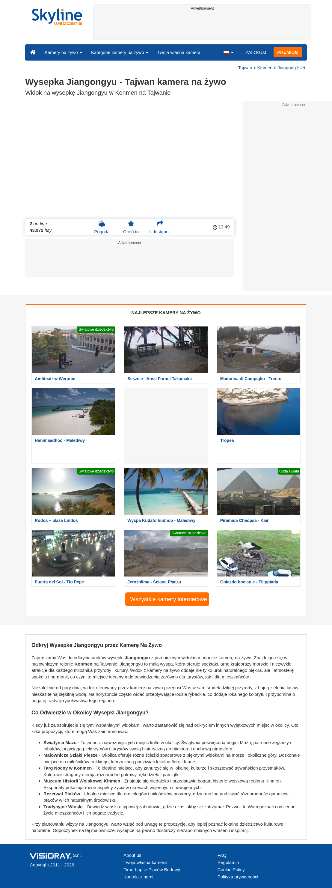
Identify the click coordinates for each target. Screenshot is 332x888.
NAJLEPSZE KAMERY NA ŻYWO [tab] (165, 312)
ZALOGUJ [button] (255, 52)
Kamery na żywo (63, 52)
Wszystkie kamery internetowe (169, 599)
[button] (228, 52)
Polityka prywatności (238, 876)
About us (132, 855)
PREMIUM (287, 52)
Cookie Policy (231, 869)
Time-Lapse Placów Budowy (151, 869)
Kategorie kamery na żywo (119, 52)
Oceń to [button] (131, 227)
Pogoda (102, 227)
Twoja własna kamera (178, 52)
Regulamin (228, 862)
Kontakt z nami (138, 876)
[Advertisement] (202, 26)
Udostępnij (159, 227)
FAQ (222, 855)
